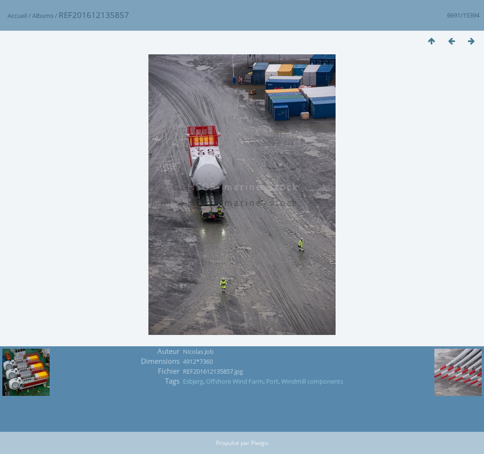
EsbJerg (193, 381)
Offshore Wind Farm (234, 381)
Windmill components (312, 381)
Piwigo (259, 443)
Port (272, 381)
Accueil (17, 15)
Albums (42, 15)
